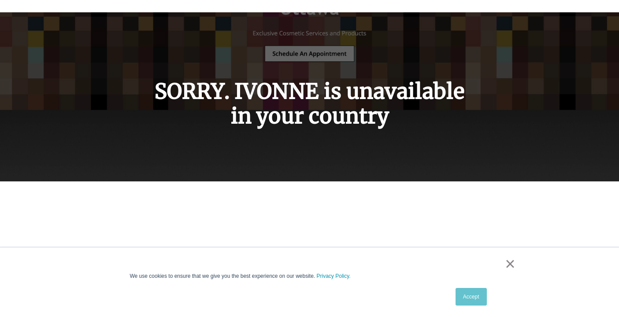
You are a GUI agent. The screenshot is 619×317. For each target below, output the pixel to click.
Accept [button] (471, 297)
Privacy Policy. (334, 276)
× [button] (510, 264)
